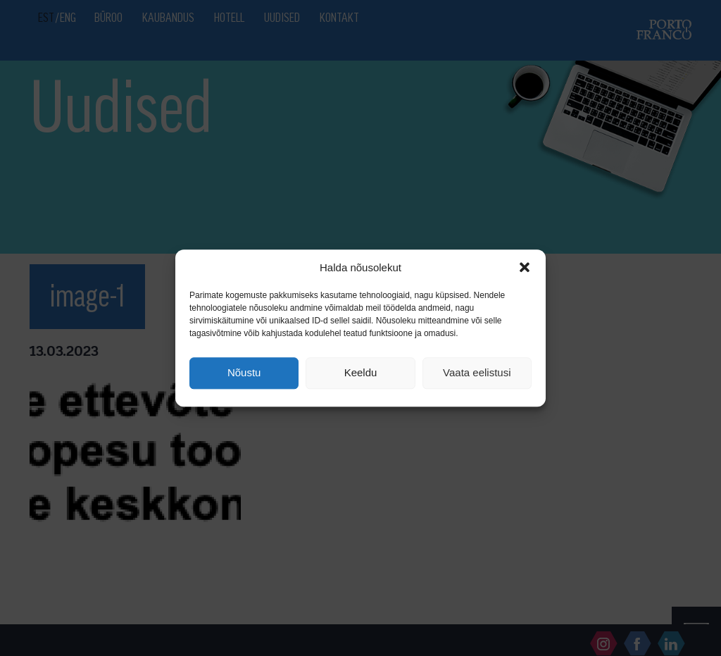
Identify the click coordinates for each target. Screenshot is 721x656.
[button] (525, 267)
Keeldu (360, 373)
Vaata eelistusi (476, 373)
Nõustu (244, 373)
